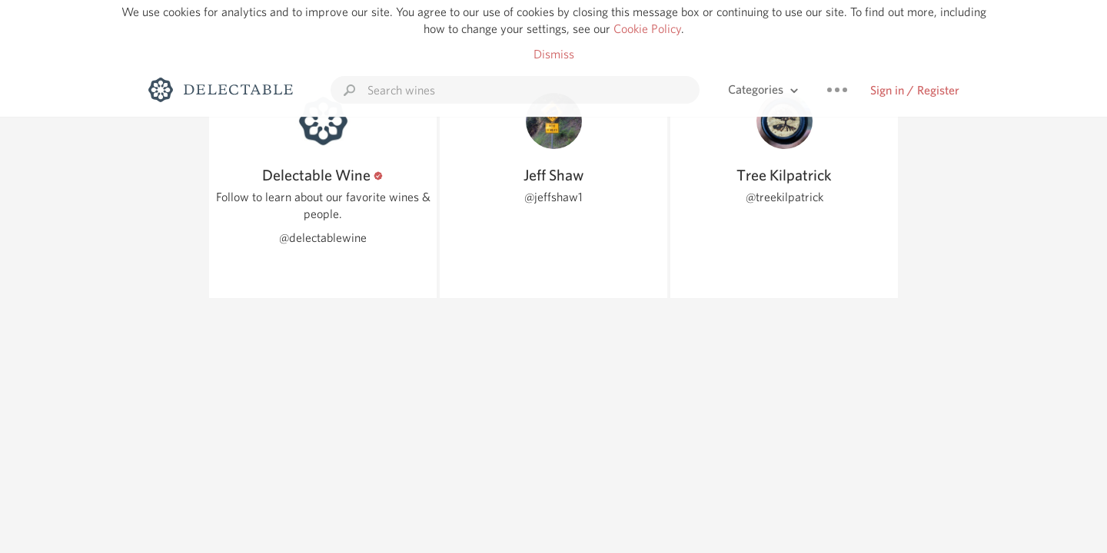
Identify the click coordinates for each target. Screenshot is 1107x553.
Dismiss (554, 54)
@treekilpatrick (784, 197)
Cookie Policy (647, 29)
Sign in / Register (914, 90)
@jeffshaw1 (553, 197)
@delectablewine (323, 237)
